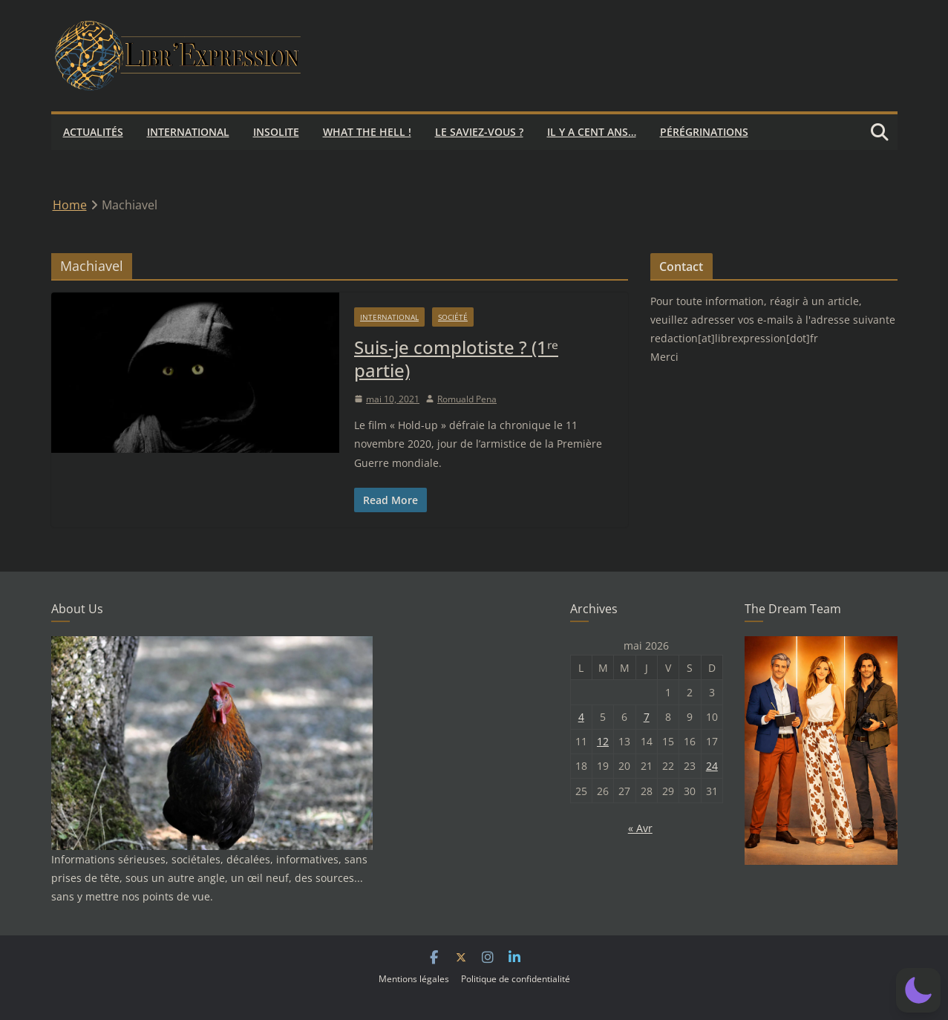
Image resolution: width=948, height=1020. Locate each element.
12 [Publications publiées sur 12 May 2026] (603, 741)
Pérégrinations (704, 132)
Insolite (276, 132)
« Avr (640, 828)
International (188, 132)
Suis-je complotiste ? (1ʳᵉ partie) (456, 358)
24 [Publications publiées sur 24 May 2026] (712, 766)
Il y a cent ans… (591, 132)
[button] (918, 990)
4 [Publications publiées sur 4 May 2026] (581, 717)
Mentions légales (414, 978)
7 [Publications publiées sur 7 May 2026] (647, 717)
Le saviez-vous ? (479, 132)
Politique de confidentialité (515, 978)
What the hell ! (367, 132)
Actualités (93, 132)
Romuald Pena (467, 399)
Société (453, 317)
